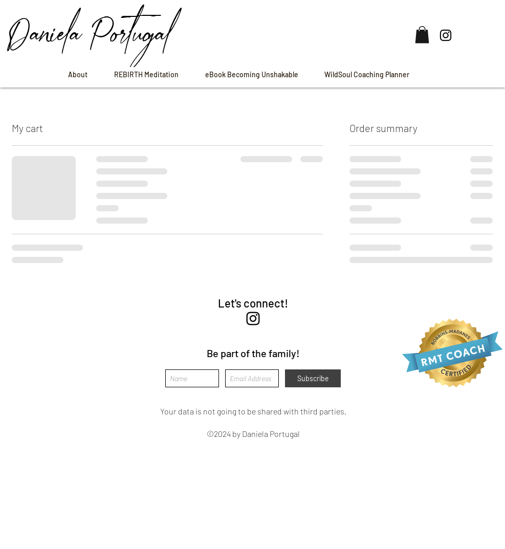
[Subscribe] (313, 378)
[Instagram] (445, 35)
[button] (422, 34)
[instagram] (253, 318)
